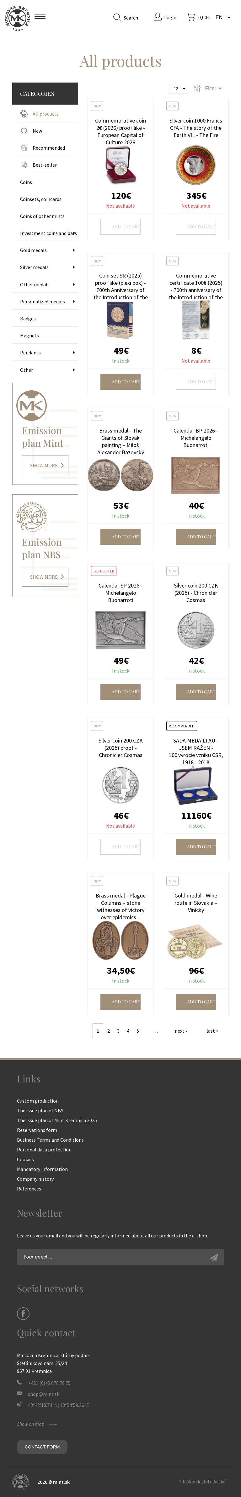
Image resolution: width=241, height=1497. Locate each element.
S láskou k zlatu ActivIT (204, 1481)
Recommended (49, 148)
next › (181, 1031)
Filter (210, 88)
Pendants (30, 352)
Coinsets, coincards (41, 199)
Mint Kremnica (17, 18)
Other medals (35, 284)
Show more (44, 465)
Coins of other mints (42, 216)
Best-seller (45, 165)
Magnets (29, 335)
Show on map (37, 1424)
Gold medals (33, 250)
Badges (28, 318)
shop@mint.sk (43, 1394)
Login (170, 17)
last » (212, 1031)
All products (46, 114)
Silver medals (34, 267)
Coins (26, 182)
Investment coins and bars (48, 233)
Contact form (42, 1446)
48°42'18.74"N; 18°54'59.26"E (58, 1405)
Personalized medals (42, 301)
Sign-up (221, 1258)
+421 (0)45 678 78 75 (49, 1383)
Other (26, 370)
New (37, 131)
